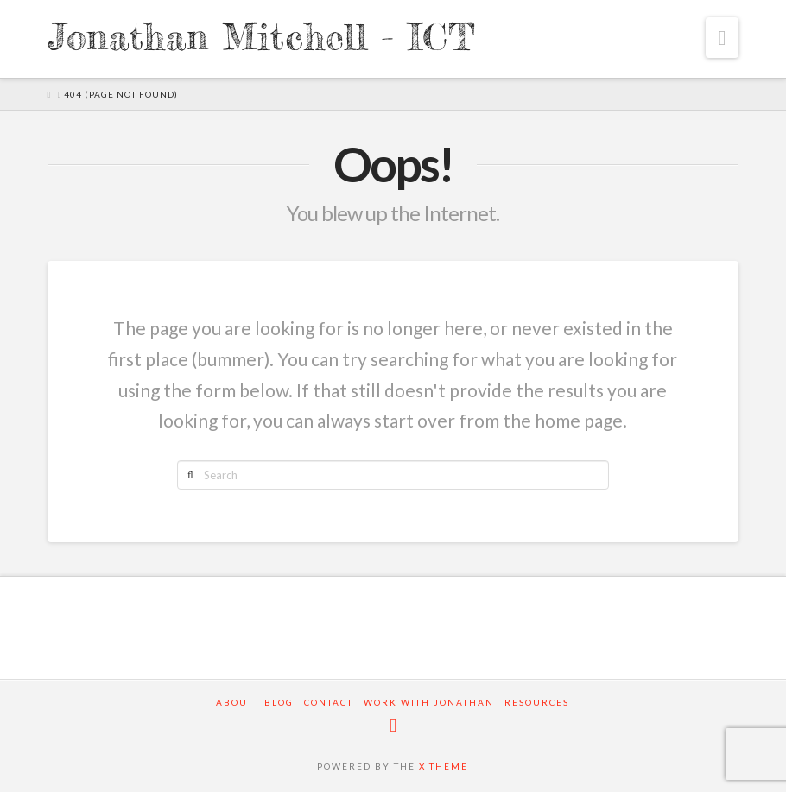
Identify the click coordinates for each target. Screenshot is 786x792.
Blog (279, 702)
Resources (536, 702)
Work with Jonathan (429, 702)
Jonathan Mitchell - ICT (261, 37)
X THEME (443, 766)
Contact (328, 702)
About (235, 702)
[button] (722, 37)
